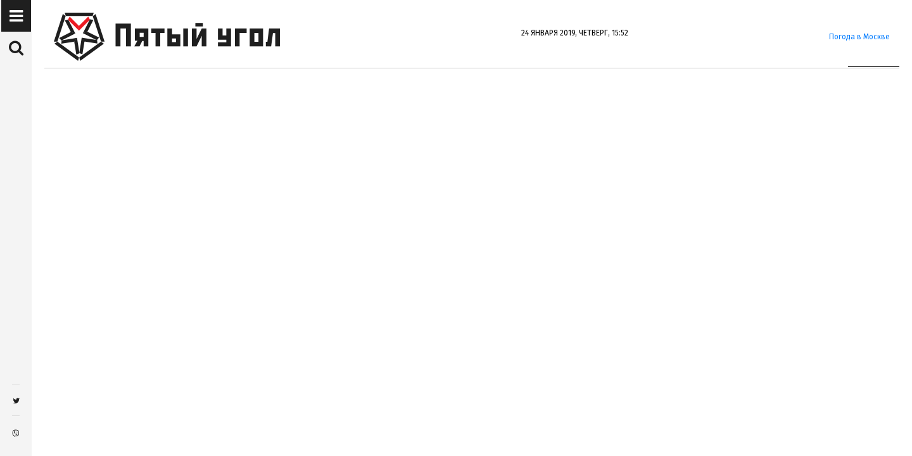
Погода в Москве (859, 36)
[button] (16, 16)
